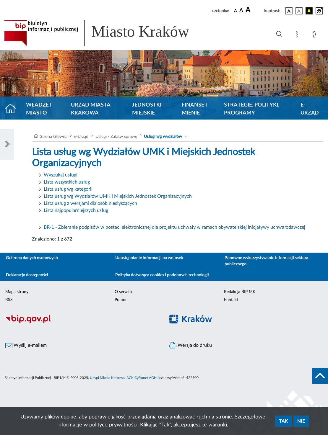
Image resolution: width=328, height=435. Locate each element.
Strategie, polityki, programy (251, 109)
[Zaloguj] (315, 35)
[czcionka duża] (254, 10)
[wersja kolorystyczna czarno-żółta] (309, 10)
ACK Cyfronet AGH (141, 378)
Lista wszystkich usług (67, 182)
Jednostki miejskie (146, 109)
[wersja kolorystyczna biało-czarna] (299, 10)
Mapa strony (16, 292)
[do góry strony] (320, 376)
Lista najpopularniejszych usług (76, 210)
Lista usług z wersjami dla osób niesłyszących (90, 203)
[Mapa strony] (297, 35)
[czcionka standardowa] (235, 10)
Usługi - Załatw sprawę (116, 137)
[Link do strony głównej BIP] (105, 33)
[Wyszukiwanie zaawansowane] (279, 34)
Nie (301, 421)
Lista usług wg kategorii (68, 189)
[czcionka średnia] (241, 11)
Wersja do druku (190, 345)
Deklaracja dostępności (27, 275)
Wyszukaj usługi (60, 175)
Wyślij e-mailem (26, 345)
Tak (283, 421)
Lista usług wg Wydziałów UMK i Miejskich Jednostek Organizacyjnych (118, 196)
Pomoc (121, 300)
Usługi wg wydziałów (163, 137)
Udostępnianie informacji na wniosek (149, 258)
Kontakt (231, 300)
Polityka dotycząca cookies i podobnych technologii (162, 275)
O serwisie (124, 292)
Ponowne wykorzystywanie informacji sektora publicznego (266, 261)
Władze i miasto (38, 109)
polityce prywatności (113, 425)
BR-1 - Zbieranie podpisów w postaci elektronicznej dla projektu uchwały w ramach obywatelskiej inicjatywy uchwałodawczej (174, 227)
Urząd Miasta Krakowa (90, 109)
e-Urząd (310, 109)
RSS (9, 300)
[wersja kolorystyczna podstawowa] (289, 10)
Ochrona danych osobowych (32, 258)
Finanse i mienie (194, 109)
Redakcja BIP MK (239, 292)
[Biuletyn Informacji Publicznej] (82, 322)
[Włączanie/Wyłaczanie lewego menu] (7, 144)
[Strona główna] (12, 109)
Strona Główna (53, 137)
